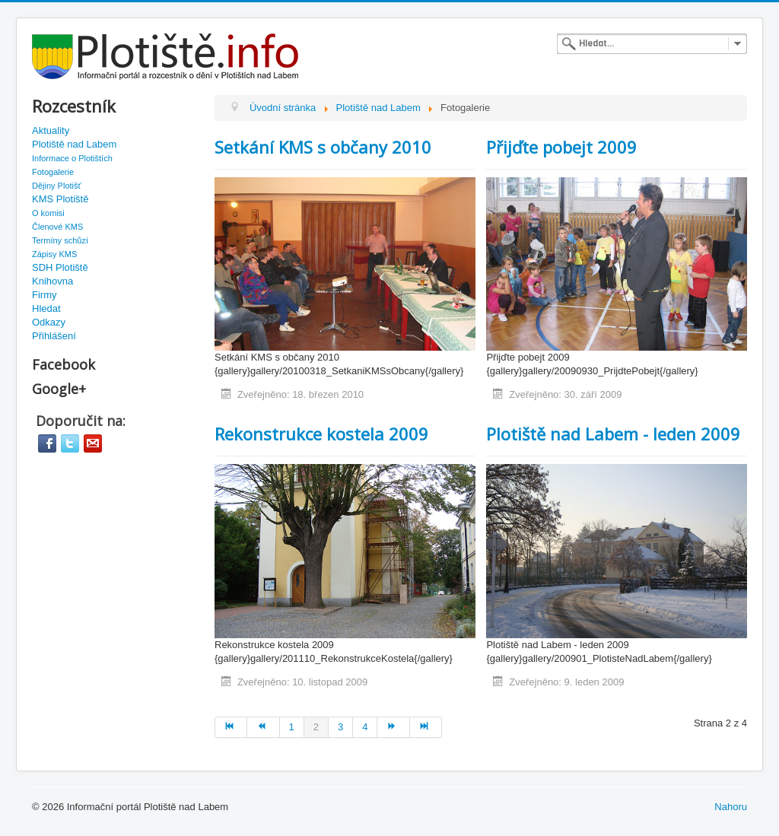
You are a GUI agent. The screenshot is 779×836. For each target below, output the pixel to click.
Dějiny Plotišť (56, 185)
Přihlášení (54, 336)
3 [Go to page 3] (340, 727)
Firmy (44, 294)
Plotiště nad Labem (74, 144)
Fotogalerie (53, 171)
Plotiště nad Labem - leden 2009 (613, 433)
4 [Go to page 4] (364, 727)
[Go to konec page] (426, 727)
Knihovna (52, 281)
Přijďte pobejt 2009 (561, 146)
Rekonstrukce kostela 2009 (321, 433)
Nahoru (730, 806)
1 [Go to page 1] (291, 727)
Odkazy (48, 322)
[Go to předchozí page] (263, 727)
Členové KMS (57, 226)
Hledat (46, 308)
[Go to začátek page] (231, 727)
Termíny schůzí (60, 240)
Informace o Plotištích (72, 158)
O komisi (48, 213)
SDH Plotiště (60, 267)
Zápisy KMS (54, 254)
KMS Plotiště (60, 199)
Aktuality (50, 130)
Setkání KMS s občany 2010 (323, 146)
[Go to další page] (393, 727)
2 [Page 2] (316, 727)
